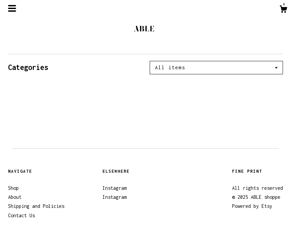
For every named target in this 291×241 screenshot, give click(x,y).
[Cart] (283, 10)
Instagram (114, 188)
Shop (13, 188)
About (14, 197)
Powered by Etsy (252, 206)
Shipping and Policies (36, 206)
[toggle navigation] (12, 8)
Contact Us (21, 215)
